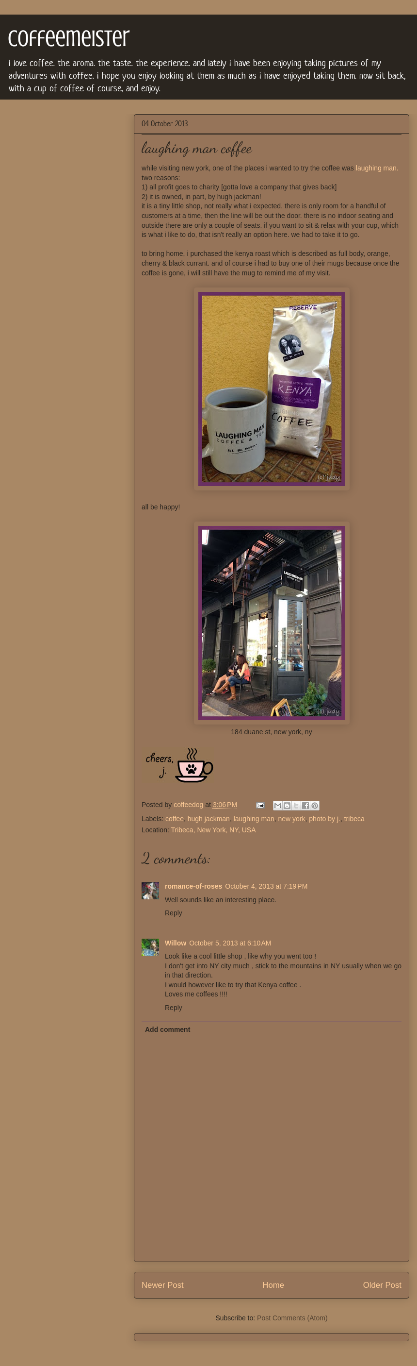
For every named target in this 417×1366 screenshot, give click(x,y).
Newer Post (163, 1285)
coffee (174, 819)
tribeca (354, 819)
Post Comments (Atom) (292, 1318)
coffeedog (189, 805)
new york (291, 819)
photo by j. (324, 819)
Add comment (167, 1029)
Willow (175, 943)
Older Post (382, 1285)
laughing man (254, 819)
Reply (173, 913)
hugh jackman (209, 819)
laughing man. (377, 168)
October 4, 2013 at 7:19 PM (266, 886)
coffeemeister (69, 38)
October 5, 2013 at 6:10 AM (230, 943)
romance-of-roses (193, 886)
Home (273, 1285)
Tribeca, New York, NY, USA (213, 830)
